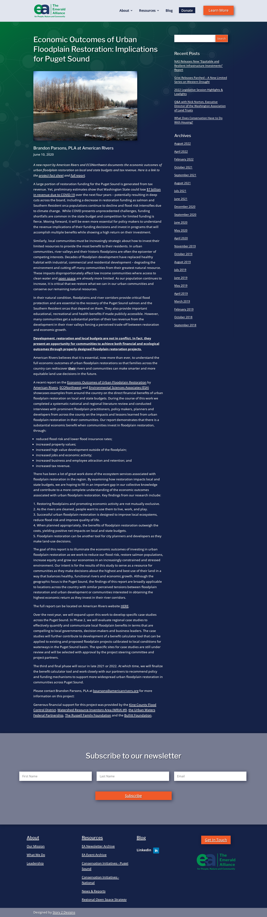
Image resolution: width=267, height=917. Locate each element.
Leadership (35, 863)
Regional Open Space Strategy (104, 899)
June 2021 (180, 199)
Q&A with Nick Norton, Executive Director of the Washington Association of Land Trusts (200, 106)
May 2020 (180, 230)
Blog (169, 11)
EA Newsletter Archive (98, 846)
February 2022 (184, 159)
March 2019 (182, 301)
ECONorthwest (70, 387)
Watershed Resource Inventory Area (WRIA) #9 (92, 710)
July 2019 (180, 269)
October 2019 (183, 254)
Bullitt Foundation (137, 715)
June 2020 (180, 222)
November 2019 (185, 246)
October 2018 (183, 317)
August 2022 (182, 143)
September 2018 (185, 325)
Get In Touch (216, 839)
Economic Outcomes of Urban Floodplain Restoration (106, 382)
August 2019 (182, 262)
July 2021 (180, 191)
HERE (124, 606)
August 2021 (182, 183)
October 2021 (183, 167)
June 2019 (180, 277)
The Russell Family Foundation (88, 715)
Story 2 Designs (64, 912)
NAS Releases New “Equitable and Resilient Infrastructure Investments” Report (198, 65)
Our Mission (36, 846)
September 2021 (185, 175)
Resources (147, 11)
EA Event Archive (94, 855)
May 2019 (180, 285)
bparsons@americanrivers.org (116, 691)
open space (67, 278)
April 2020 (181, 238)
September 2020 (185, 214)
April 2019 (181, 293)
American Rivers (45, 387)
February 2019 (184, 309)
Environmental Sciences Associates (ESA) (119, 387)
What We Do (36, 855)
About (124, 11)
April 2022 (181, 151)
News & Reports (94, 891)
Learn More (218, 10)
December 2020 (184, 206)
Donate (187, 10)
